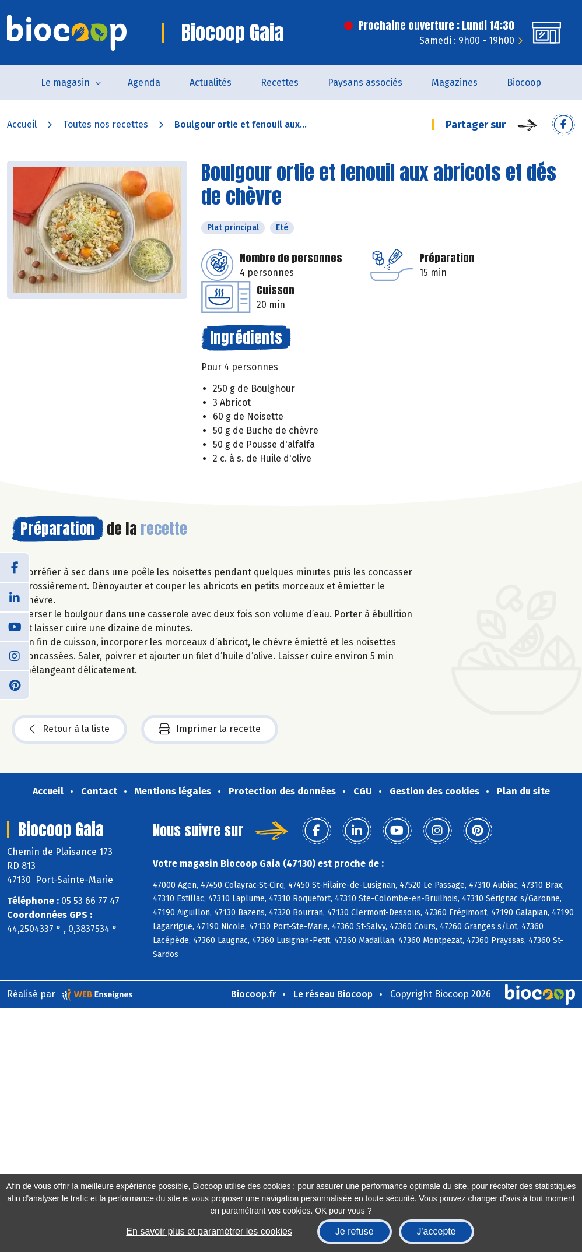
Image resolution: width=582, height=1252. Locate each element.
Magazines (455, 82)
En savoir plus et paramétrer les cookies (209, 1231)
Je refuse (354, 1231)
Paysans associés (365, 82)
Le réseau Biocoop (333, 994)
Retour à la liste (69, 729)
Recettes (280, 82)
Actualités (211, 82)
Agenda (144, 82)
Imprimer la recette (210, 729)
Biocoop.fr (253, 994)
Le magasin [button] (65, 82)
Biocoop (524, 82)
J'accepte (436, 1231)
